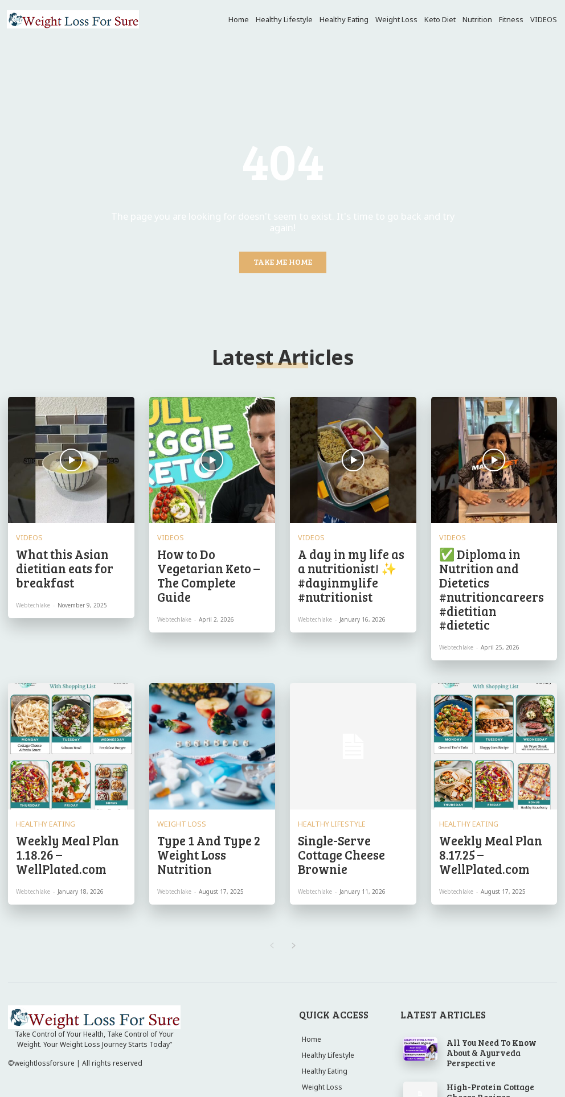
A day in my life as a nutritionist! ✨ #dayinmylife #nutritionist (349, 557)
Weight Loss (176, 763)
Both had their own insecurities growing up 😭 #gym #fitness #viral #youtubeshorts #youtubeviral (500, 1034)
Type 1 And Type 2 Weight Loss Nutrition (206, 780)
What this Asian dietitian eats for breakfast (65, 552)
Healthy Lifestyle (324, 763)
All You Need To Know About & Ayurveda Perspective (493, 962)
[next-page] (293, 861)
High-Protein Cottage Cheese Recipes (492, 997)
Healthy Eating (39, 763)
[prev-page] (271, 861)
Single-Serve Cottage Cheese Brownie (352, 780)
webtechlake (33, 577)
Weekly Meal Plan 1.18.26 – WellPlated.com (66, 780)
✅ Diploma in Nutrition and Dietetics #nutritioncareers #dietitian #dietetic (493, 557)
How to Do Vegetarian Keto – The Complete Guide (211, 552)
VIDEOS (26, 534)
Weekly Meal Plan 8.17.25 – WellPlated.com (489, 780)
